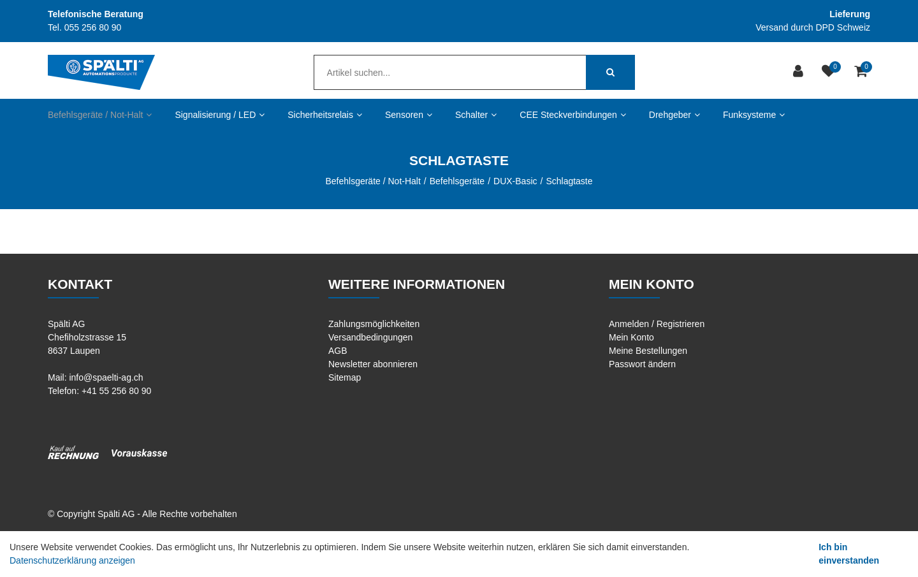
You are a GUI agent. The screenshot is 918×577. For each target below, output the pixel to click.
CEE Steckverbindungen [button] (573, 115)
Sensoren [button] (408, 115)
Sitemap (344, 377)
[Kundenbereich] (799, 72)
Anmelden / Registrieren (656, 324)
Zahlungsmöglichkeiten (373, 324)
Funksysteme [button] (754, 115)
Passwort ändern (642, 364)
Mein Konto (631, 337)
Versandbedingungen (370, 337)
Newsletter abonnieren (373, 364)
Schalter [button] (476, 115)
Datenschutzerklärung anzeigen (72, 560)
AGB (337, 351)
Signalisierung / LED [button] (220, 115)
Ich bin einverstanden (849, 554)
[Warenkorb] (862, 72)
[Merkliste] (830, 72)
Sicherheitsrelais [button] (325, 115)
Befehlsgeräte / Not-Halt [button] (100, 115)
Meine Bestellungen (648, 351)
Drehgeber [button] (674, 115)
